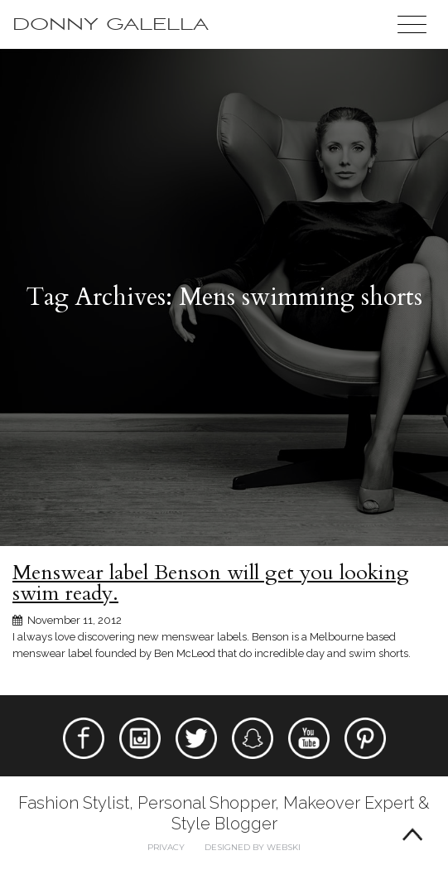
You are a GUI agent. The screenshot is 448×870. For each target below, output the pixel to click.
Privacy (166, 847)
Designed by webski (253, 847)
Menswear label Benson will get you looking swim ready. (210, 582)
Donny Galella (110, 24)
